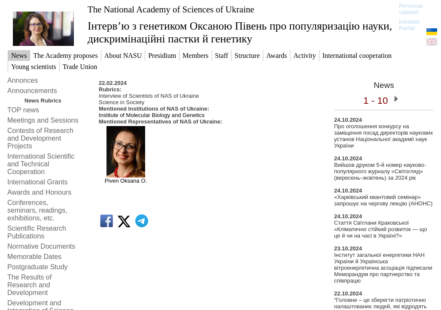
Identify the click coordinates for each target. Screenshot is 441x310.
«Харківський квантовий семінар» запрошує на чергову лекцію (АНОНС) (383, 200)
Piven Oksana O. (126, 181)
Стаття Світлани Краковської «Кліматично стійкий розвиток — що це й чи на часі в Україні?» (380, 229)
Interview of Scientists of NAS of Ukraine (149, 96)
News (384, 85)
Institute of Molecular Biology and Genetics (151, 115)
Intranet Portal (409, 24)
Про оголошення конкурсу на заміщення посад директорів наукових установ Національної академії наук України (383, 136)
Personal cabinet (411, 9)
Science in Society (121, 102)
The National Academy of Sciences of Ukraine (171, 9)
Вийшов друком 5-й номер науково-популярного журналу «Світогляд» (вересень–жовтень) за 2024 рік (380, 171)
